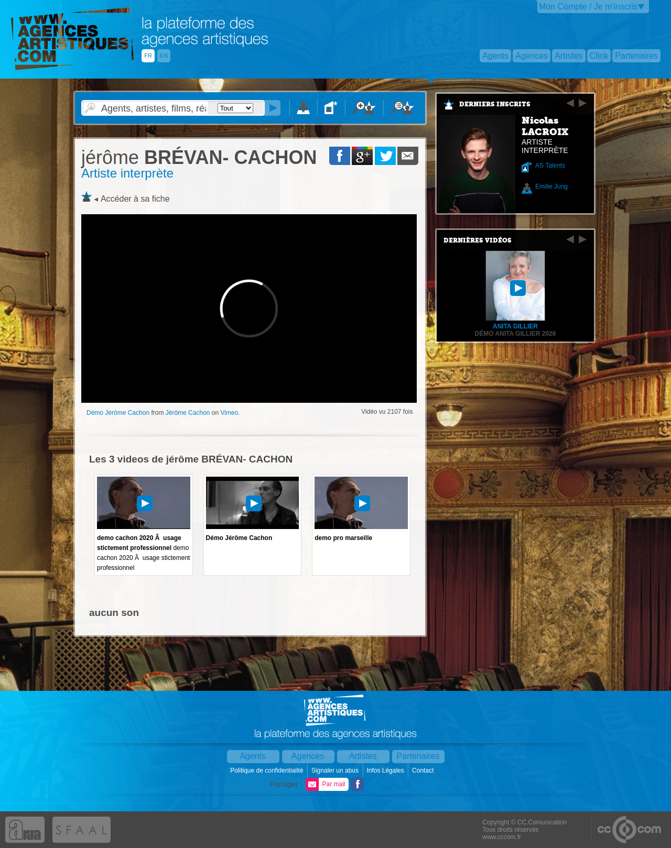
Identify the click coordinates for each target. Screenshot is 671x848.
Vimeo (229, 412)
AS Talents (550, 165)
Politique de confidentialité (267, 770)
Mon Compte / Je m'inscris (588, 6)
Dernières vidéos (477, 240)
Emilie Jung (551, 186)
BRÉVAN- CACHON (199, 157)
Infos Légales (386, 770)
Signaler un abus (335, 770)
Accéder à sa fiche (135, 198)
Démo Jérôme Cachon (117, 412)
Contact (424, 770)
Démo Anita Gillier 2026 (515, 333)
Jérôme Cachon (188, 412)
